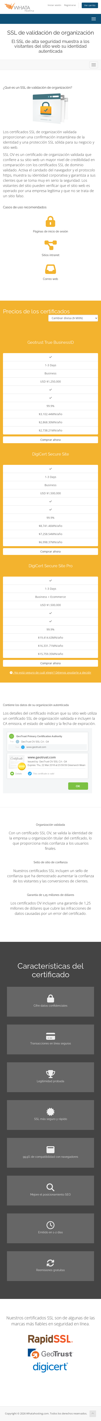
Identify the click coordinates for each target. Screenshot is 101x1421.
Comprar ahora (50, 440)
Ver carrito (89, 5)
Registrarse (70, 5)
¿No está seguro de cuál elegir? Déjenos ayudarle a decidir (50, 672)
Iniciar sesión (54, 5)
